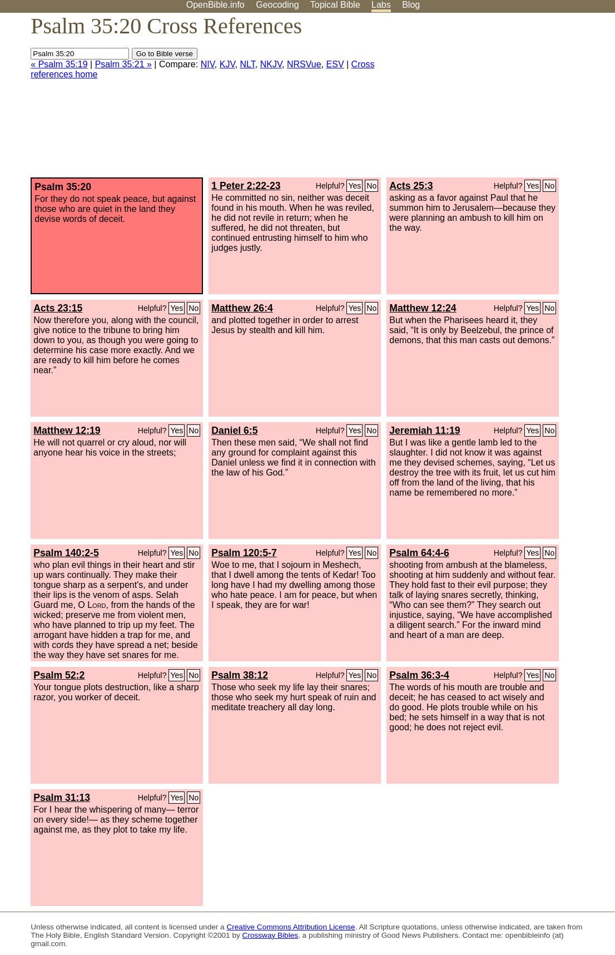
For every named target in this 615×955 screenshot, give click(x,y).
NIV (208, 64)
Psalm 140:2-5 (65, 552)
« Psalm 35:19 (59, 64)
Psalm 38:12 (239, 675)
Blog (411, 4)
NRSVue (304, 64)
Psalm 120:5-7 (243, 552)
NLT (247, 64)
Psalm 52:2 (59, 675)
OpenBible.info (215, 4)
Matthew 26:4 (241, 308)
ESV (335, 64)
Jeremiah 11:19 (424, 430)
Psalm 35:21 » (123, 64)
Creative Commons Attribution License (290, 927)
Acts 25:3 (411, 185)
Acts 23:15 (57, 308)
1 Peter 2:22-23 (245, 185)
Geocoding (277, 4)
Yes (354, 185)
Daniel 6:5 (234, 430)
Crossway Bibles (270, 935)
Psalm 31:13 (61, 797)
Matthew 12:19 (66, 430)
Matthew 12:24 (422, 308)
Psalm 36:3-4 (419, 675)
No (371, 185)
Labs (381, 4)
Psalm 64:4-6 (419, 552)
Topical (335, 4)
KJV (227, 64)
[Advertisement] (502, 99)
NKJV (271, 64)
